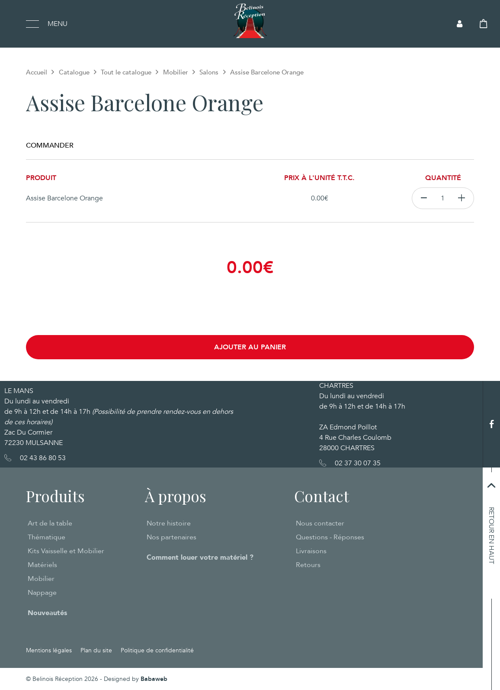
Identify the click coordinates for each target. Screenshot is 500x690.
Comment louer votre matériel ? (200, 557)
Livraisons (311, 551)
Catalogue (74, 72)
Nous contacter (320, 523)
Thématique (46, 537)
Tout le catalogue (126, 72)
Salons (208, 72)
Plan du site (96, 650)
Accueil (36, 72)
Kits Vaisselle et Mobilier (66, 551)
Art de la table (50, 523)
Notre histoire (169, 523)
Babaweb (154, 679)
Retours (308, 565)
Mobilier (175, 72)
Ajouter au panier (250, 347)
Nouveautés (47, 613)
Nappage (42, 592)
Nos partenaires (171, 537)
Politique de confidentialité (157, 650)
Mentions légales (49, 650)
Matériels (42, 565)
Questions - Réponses (330, 537)
